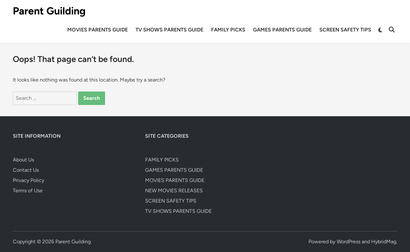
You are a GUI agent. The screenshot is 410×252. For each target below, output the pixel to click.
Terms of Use (28, 190)
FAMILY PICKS (228, 30)
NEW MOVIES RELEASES (174, 190)
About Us (23, 160)
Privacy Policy (28, 180)
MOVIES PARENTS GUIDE (97, 30)
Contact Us (26, 170)
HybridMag (383, 242)
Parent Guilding (49, 11)
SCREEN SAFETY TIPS (345, 30)
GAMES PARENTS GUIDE (282, 30)
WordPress (348, 242)
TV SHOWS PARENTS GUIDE (169, 30)
